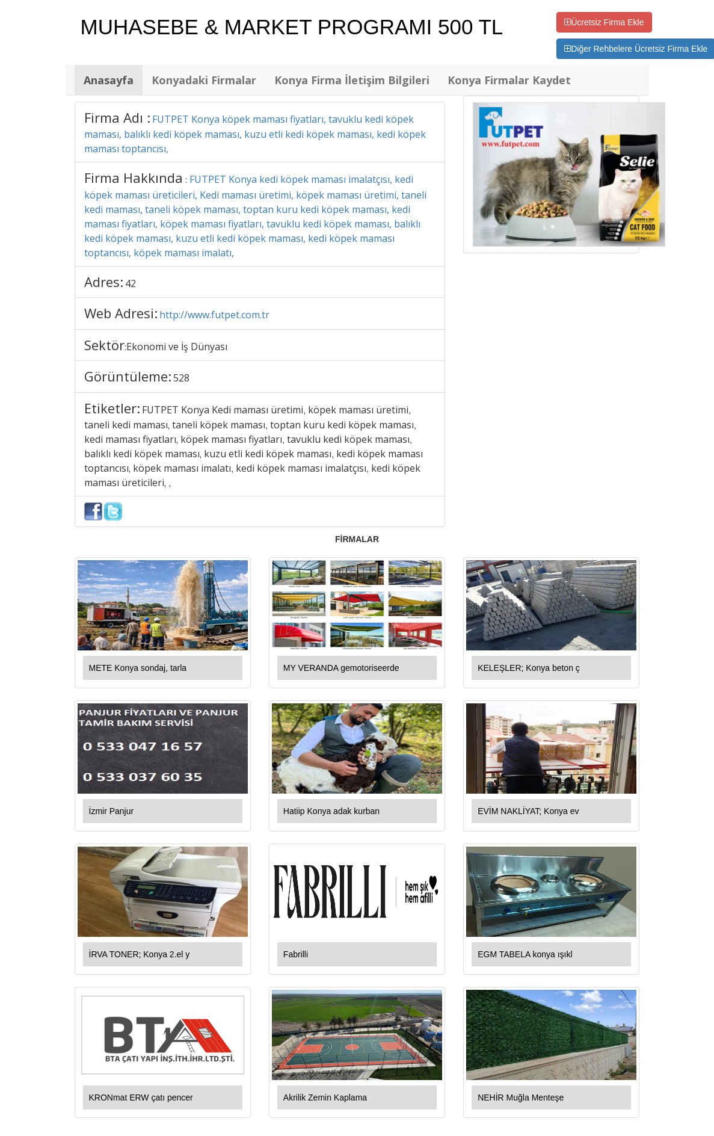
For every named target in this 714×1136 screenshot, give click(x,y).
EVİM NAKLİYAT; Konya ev (528, 811)
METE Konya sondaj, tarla (138, 668)
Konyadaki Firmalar (204, 80)
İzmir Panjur (111, 811)
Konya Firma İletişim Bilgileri (351, 80)
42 (130, 283)
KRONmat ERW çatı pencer (141, 1097)
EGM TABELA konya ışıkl (525, 954)
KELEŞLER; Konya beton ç (529, 668)
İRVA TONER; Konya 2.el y (139, 954)
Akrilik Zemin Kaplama (325, 1097)
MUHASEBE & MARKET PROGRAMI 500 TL (292, 27)
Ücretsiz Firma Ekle (604, 22)
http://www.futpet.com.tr (214, 314)
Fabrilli (295, 954)
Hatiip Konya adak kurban (331, 811)
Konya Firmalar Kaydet (509, 80)
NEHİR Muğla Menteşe (521, 1097)
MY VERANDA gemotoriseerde (341, 668)
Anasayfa (109, 80)
